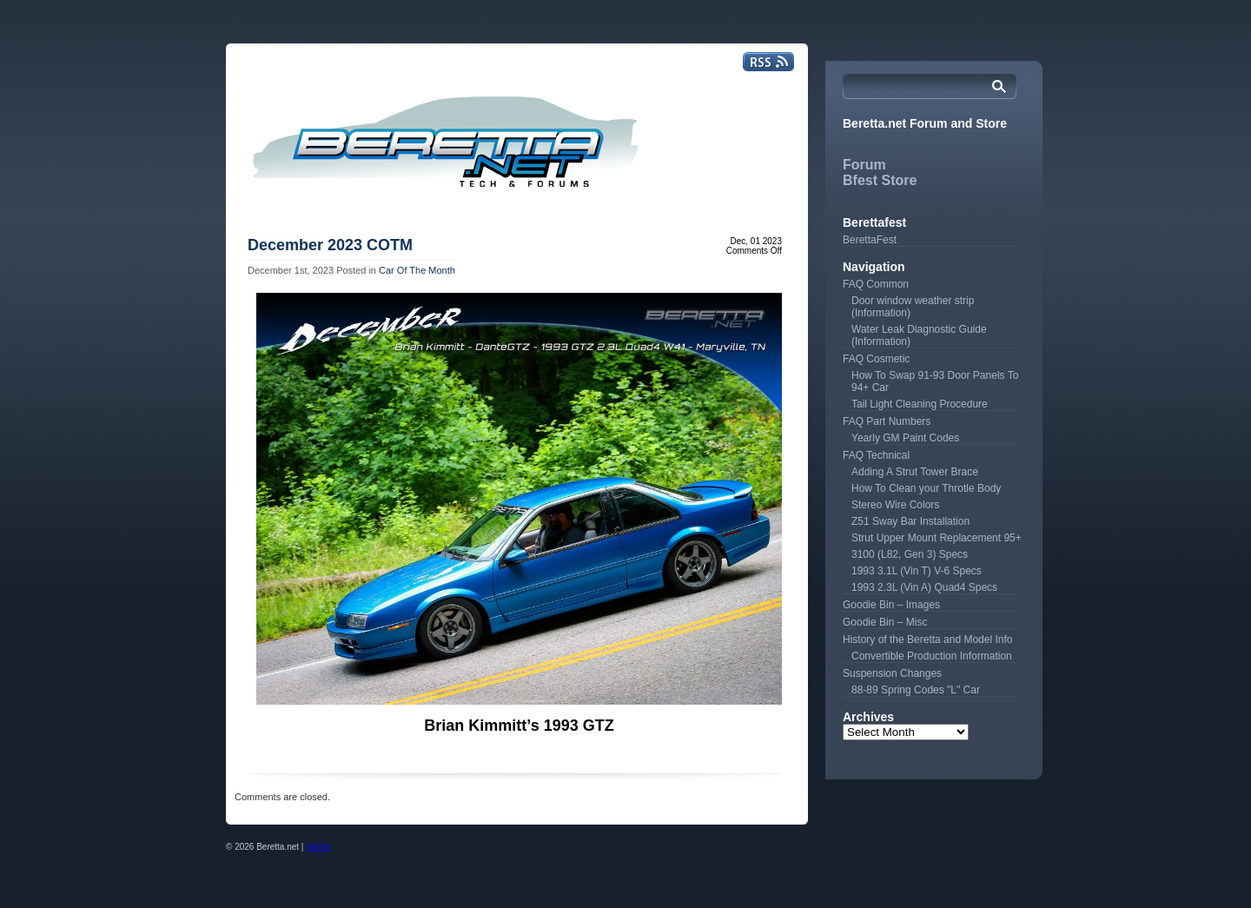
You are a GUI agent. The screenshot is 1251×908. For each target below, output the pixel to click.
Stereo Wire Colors (895, 505)
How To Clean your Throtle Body (926, 488)
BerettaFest (870, 240)
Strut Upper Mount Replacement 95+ (936, 538)
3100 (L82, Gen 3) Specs (909, 554)
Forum (864, 164)
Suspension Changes (892, 673)
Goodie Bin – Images (891, 605)
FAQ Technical (876, 455)
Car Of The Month (417, 270)
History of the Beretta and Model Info (927, 639)
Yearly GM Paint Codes (905, 438)
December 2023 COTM (330, 245)
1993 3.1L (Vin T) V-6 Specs (916, 571)
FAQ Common (876, 284)
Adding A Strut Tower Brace (914, 472)
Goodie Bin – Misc (885, 622)
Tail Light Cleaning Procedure (919, 404)
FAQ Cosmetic (876, 359)
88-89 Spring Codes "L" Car (915, 690)
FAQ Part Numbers (886, 421)
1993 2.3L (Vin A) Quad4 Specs (924, 587)
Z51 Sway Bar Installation (910, 521)
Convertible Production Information (931, 656)
